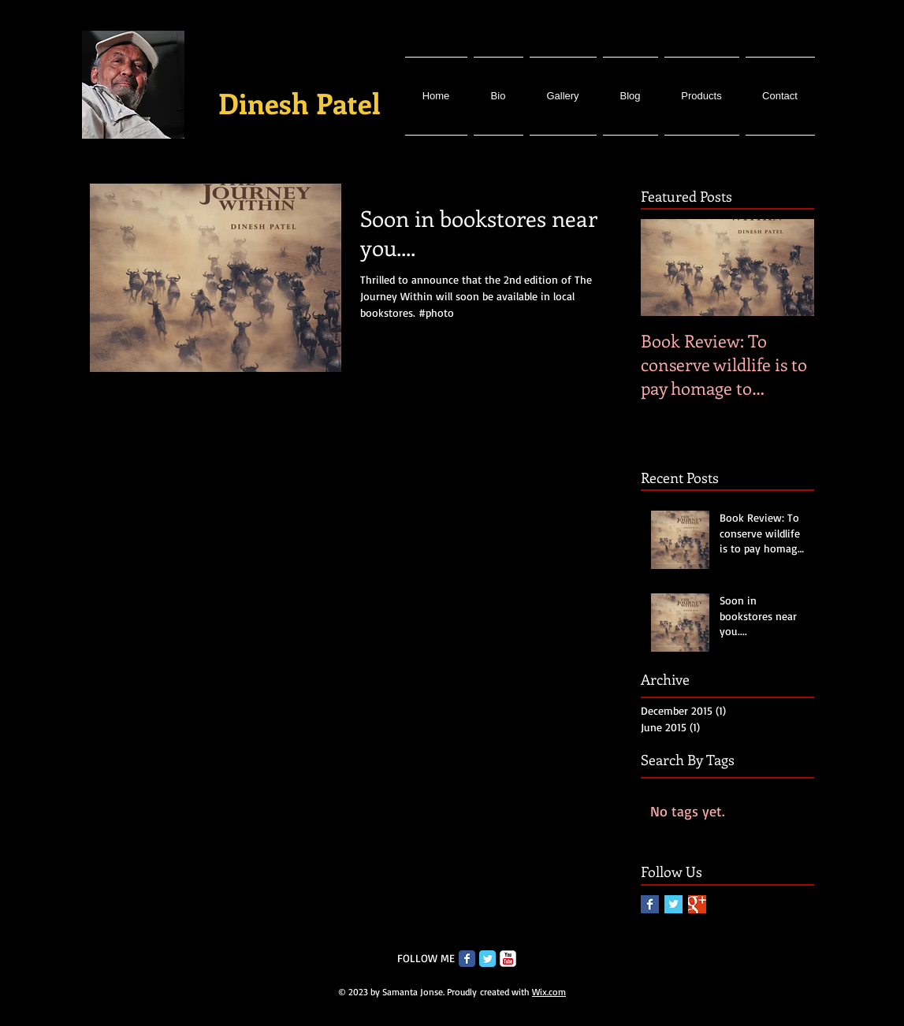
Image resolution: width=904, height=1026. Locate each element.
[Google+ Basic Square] (697, 904)
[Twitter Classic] (487, 958)
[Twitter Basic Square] (673, 904)
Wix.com (549, 992)
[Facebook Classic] (467, 958)
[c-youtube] (508, 958)
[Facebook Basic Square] (650, 904)
